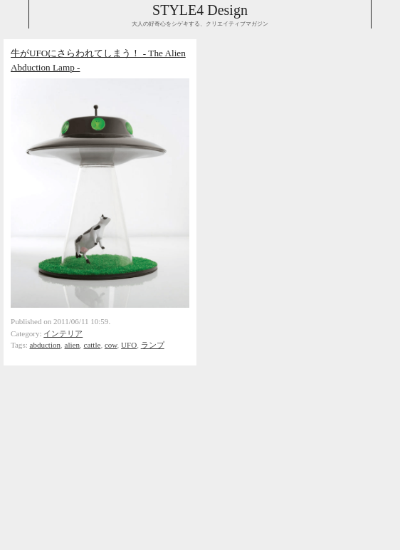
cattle (92, 345)
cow (111, 345)
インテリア (63, 333)
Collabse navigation (385, 14)
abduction (45, 345)
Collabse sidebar (14, 14)
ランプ (152, 345)
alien (72, 345)
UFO (129, 345)
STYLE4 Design (200, 10)
